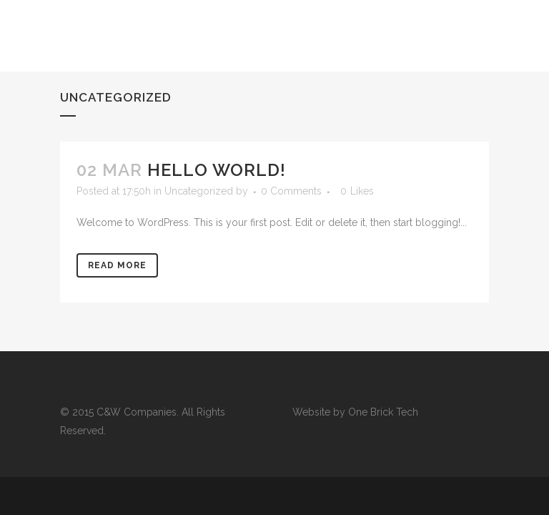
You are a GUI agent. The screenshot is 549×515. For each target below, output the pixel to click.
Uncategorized (198, 191)
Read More (117, 265)
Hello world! (216, 170)
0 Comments (291, 191)
